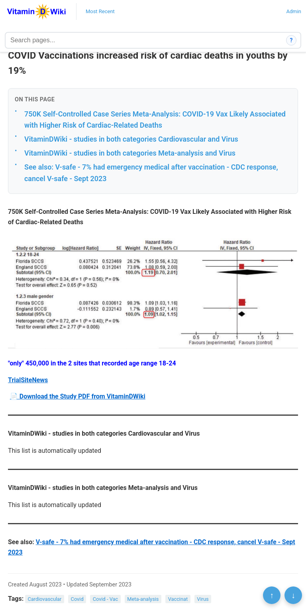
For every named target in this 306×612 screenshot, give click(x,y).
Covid (77, 599)
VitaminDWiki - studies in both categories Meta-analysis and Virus (129, 153)
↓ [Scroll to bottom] (293, 595)
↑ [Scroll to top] (272, 595)
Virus (202, 599)
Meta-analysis (143, 599)
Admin (293, 11)
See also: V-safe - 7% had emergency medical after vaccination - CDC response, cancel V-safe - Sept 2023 (151, 173)
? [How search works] (291, 40)
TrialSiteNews (28, 380)
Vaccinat (178, 599)
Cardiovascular (45, 599)
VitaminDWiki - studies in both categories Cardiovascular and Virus (131, 139)
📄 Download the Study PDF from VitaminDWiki (77, 396)
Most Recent (100, 11)
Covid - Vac (105, 599)
